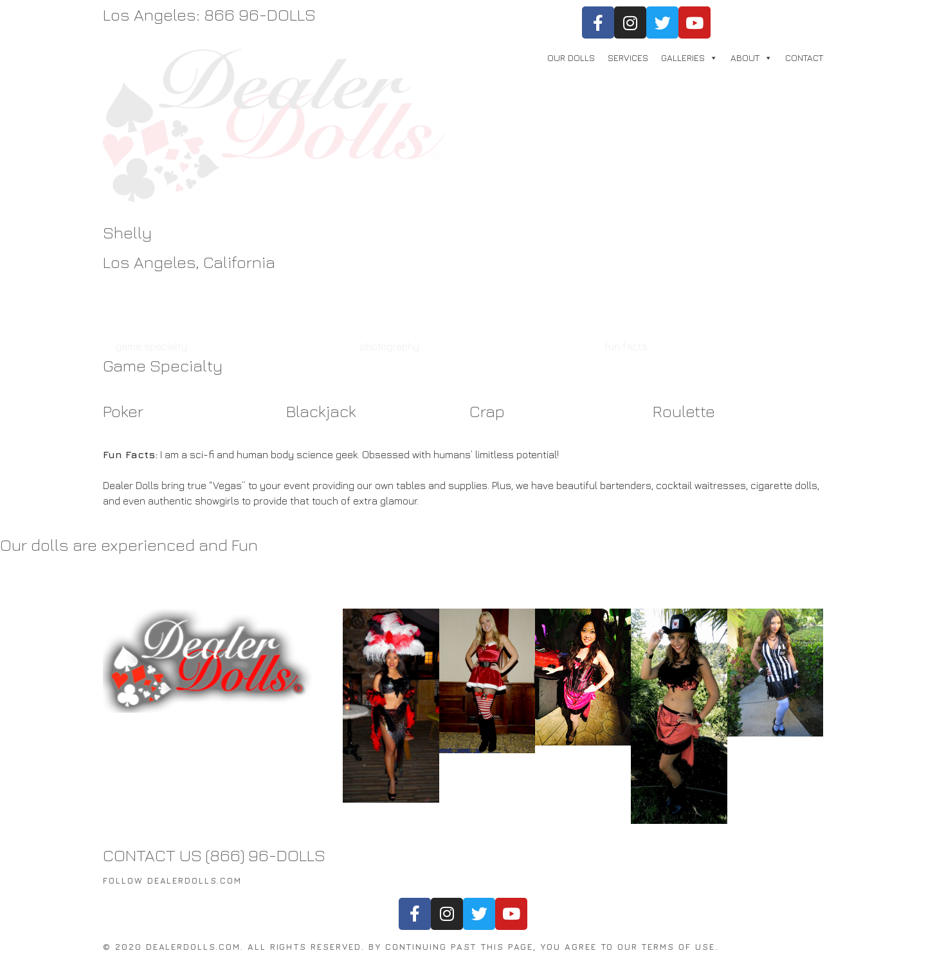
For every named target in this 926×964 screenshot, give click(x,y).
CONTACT (804, 57)
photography (389, 301)
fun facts (626, 301)
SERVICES (628, 57)
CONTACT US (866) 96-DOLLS (214, 855)
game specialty (151, 301)
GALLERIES (683, 57)
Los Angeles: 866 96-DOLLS (209, 14)
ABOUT (745, 57)
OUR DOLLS (571, 57)
